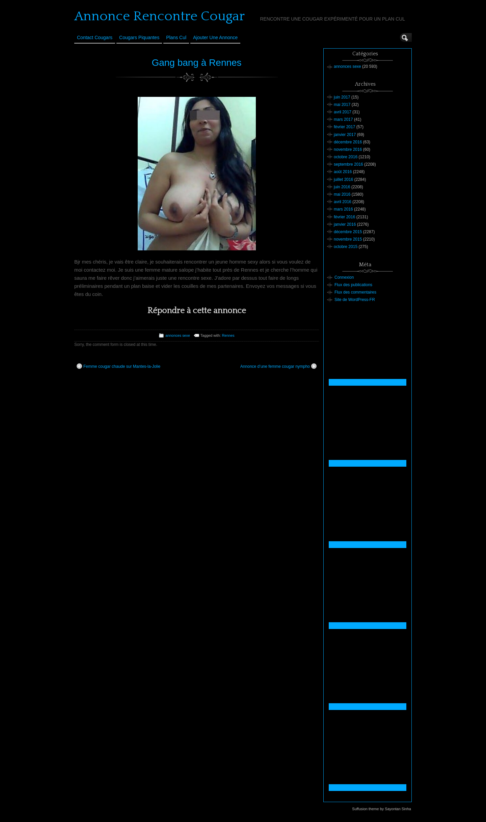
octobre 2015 (345, 246)
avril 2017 (342, 112)
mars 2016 (343, 209)
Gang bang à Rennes (196, 62)
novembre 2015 (348, 239)
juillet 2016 (343, 179)
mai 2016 (342, 194)
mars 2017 (343, 119)
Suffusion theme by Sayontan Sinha (381, 809)
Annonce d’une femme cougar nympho (278, 366)
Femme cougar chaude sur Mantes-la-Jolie (118, 366)
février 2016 (344, 217)
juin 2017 (342, 97)
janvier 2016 (345, 224)
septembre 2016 (348, 164)
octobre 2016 (345, 157)
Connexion (344, 277)
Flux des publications (353, 284)
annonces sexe (177, 335)
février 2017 (344, 127)
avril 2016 (342, 201)
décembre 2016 (348, 142)
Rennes (228, 335)
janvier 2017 (345, 134)
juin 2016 (342, 187)
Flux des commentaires (355, 292)
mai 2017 (342, 104)
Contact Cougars (94, 37)
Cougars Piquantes (139, 37)
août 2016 (343, 171)
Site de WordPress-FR (354, 299)
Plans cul (176, 37)
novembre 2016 (348, 149)
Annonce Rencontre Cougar (159, 16)
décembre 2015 (348, 231)
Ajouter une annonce (215, 37)
